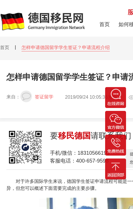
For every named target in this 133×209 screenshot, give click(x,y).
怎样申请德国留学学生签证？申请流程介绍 (65, 47)
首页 (4, 47)
